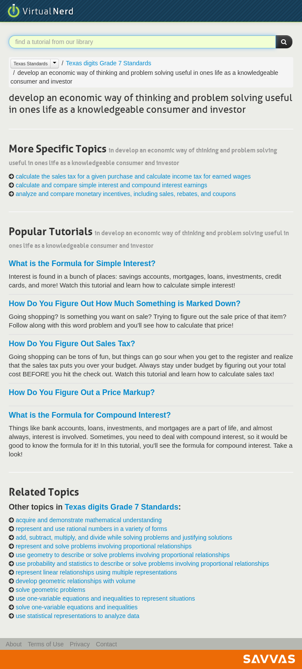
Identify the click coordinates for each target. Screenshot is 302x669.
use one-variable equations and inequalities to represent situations (105, 598)
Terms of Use (45, 644)
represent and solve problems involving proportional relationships (104, 546)
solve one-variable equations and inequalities (76, 607)
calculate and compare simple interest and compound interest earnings (111, 185)
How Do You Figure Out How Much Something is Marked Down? (124, 303)
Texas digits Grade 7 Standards (108, 63)
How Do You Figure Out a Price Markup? (82, 392)
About (14, 644)
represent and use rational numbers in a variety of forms (91, 528)
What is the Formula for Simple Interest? (82, 263)
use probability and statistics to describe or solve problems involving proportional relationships (142, 563)
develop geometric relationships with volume (76, 581)
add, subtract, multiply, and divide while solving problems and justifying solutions (124, 537)
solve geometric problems (51, 589)
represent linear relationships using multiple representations (96, 572)
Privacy (80, 644)
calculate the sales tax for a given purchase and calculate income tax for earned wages (133, 176)
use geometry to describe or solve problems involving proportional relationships (123, 554)
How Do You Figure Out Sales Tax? (72, 343)
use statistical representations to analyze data (77, 615)
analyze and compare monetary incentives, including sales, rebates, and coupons (126, 193)
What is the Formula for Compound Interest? (90, 415)
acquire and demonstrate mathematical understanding (89, 520)
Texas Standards (31, 63)
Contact (106, 644)
